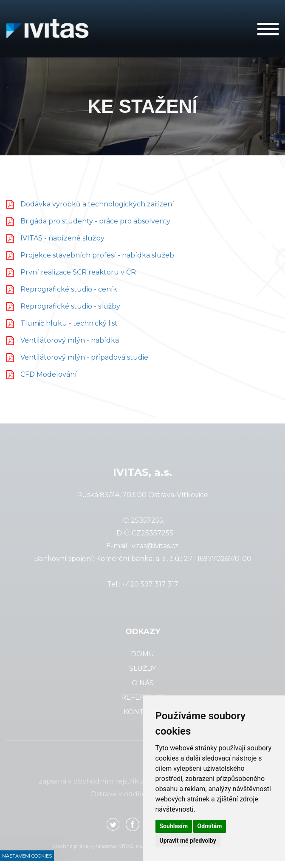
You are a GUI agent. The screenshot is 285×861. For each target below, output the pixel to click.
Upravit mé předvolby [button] (188, 840)
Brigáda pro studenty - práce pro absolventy (95, 221)
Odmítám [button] (210, 826)
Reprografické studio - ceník (68, 289)
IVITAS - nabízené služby (62, 238)
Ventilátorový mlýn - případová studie (84, 357)
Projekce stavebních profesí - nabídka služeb (97, 255)
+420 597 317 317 (150, 584)
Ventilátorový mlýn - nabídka (69, 340)
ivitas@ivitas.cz (154, 546)
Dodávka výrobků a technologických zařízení (97, 204)
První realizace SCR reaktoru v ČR (78, 272)
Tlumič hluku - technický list (69, 323)
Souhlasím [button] (174, 826)
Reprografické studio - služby (70, 306)
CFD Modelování (48, 374)
